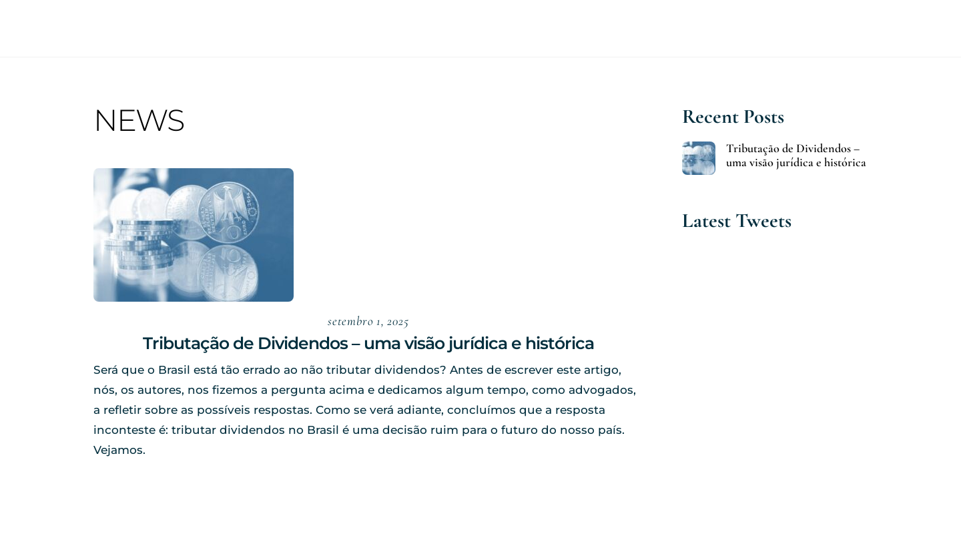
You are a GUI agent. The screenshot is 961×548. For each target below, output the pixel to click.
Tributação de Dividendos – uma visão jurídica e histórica (368, 343)
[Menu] (928, 28)
